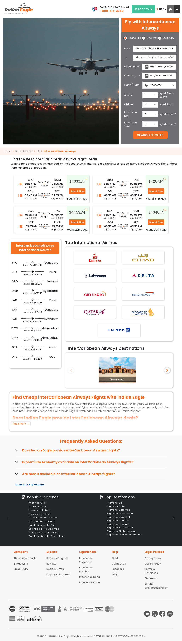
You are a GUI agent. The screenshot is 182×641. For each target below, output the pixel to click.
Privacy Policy (153, 558)
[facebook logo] (162, 614)
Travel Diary (21, 569)
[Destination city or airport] (154, 58)
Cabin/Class (131, 85)
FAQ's (115, 574)
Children (129, 104)
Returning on (132, 75)
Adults (128, 95)
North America (24, 151)
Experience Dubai (89, 582)
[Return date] (159, 76)
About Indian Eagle (25, 558)
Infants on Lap (130, 114)
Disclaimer (151, 578)
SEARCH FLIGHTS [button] (150, 135)
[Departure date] (159, 67)
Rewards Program (57, 558)
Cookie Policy (153, 563)
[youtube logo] (147, 614)
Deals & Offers (55, 569)
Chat (115, 558)
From (127, 48)
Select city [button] (143, 9)
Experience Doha (89, 577)
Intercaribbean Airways (60, 151)
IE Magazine (21, 563)
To (125, 57)
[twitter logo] (155, 614)
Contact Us (119, 563)
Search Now (77, 191)
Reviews (51, 563)
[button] (170, 9)
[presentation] (138, 48)
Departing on (132, 66)
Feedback (118, 569)
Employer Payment (58, 574)
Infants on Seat (130, 124)
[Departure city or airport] (154, 49)
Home (9, 151)
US (38, 151)
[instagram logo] (170, 614)
